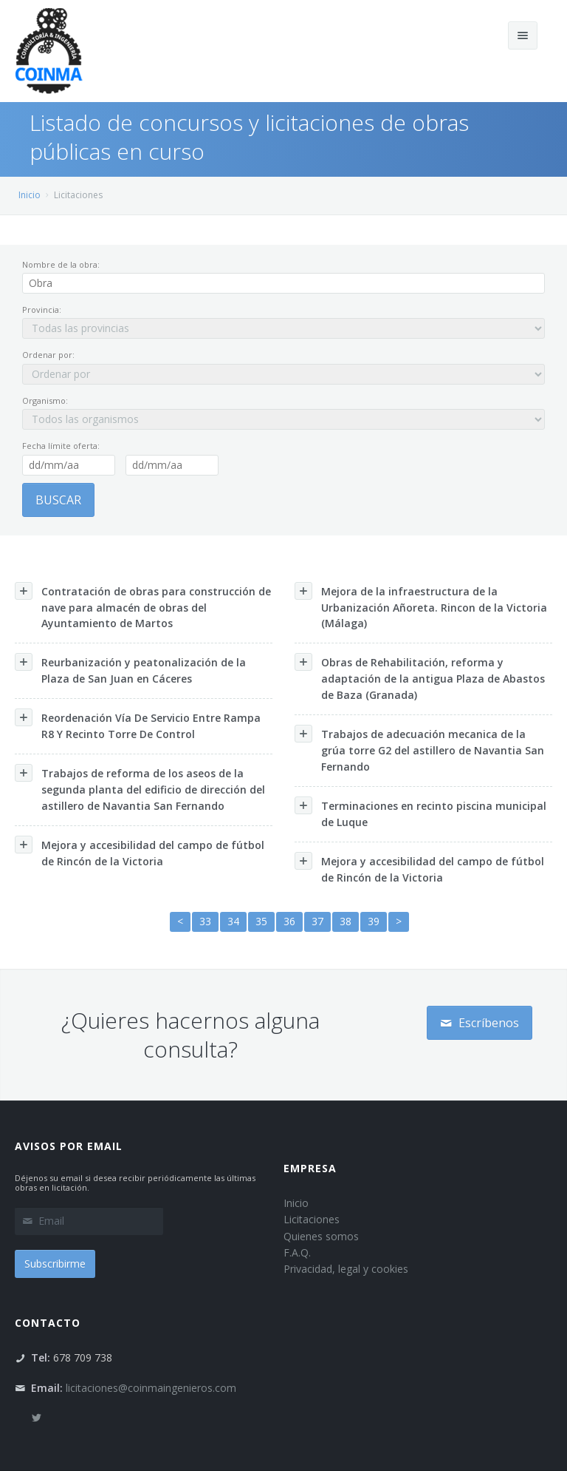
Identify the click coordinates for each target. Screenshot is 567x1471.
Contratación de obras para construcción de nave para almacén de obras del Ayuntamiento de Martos (143, 606)
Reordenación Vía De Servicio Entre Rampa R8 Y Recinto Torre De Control (138, 725)
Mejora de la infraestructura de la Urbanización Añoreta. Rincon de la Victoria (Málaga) (421, 606)
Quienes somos (321, 1236)
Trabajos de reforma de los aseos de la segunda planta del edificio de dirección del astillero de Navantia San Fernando (140, 788)
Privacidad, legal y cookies (346, 1269)
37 (317, 921)
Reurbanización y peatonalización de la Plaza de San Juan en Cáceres (130, 669)
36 (289, 921)
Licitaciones (312, 1219)
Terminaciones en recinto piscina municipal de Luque (420, 813)
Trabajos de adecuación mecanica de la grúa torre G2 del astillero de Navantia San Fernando (419, 749)
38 (345, 921)
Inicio (29, 195)
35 (261, 921)
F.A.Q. (297, 1252)
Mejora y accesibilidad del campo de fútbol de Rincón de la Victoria (139, 852)
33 (205, 921)
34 (233, 921)
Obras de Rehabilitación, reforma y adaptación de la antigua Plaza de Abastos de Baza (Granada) (420, 677)
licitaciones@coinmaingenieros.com (151, 1388)
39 (373, 921)
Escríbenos (479, 1023)
